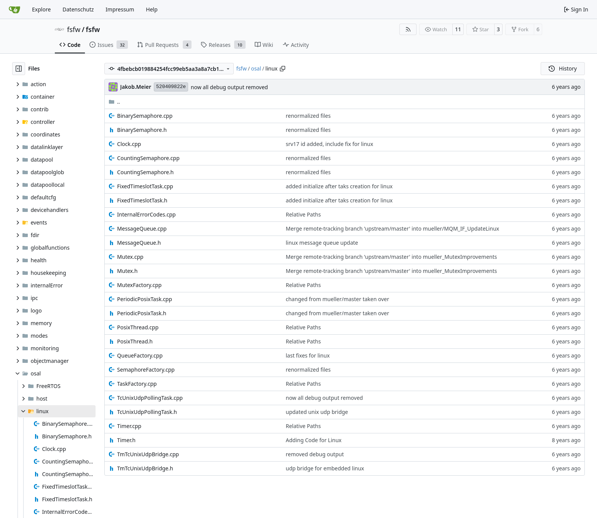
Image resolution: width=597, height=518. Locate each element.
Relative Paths (303, 214)
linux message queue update (322, 242)
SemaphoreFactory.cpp (146, 369)
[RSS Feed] (408, 29)
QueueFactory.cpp (140, 355)
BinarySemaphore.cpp (145, 115)
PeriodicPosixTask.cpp (144, 299)
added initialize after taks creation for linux (339, 186)
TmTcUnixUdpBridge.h (145, 468)
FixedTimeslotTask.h (142, 200)
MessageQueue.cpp (142, 228)
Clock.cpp (129, 144)
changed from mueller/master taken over (337, 299)
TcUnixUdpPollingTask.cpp (150, 397)
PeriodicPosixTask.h (141, 313)
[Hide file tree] (18, 68)
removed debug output (315, 454)
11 (458, 29)
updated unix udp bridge (317, 411)
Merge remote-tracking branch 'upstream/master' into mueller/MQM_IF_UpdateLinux (392, 228)
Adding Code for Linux (314, 440)
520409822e (171, 87)
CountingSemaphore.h (145, 172)
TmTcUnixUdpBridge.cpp (148, 454)
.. (114, 101)
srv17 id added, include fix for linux (330, 144)
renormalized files (308, 115)
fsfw (73, 29)
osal (256, 68)
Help (152, 9)
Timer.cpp (129, 426)
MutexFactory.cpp (139, 285)
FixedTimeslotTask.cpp (145, 186)
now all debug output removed (229, 87)
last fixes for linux (308, 355)
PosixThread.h (135, 341)
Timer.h (126, 440)
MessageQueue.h (139, 242)
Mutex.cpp (130, 256)
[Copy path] (282, 68)
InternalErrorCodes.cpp (146, 214)
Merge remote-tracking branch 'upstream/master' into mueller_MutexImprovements (391, 256)
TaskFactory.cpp (137, 383)
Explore (41, 9)
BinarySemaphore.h (142, 129)
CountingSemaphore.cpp (148, 158)
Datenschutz (78, 9)
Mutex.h (127, 270)
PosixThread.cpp (138, 327)
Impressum (119, 9)
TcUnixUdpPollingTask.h (147, 411)
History (563, 68)
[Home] (14, 9)
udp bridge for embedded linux (325, 468)
